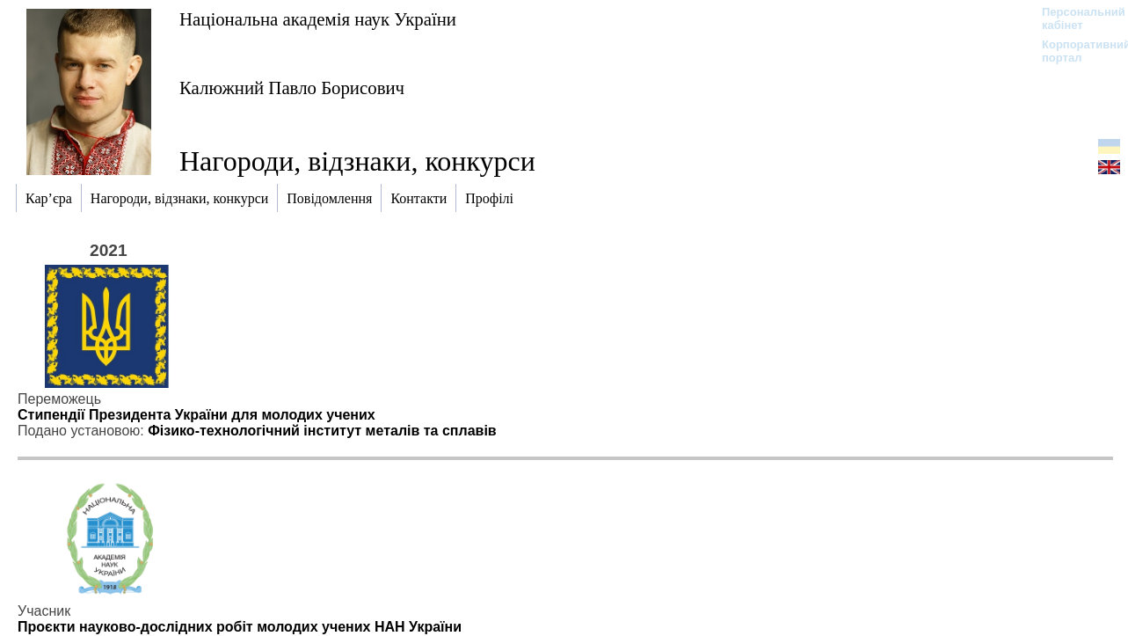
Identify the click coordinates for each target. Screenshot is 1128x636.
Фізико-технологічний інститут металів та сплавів (322, 430)
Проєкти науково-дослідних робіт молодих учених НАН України (240, 626)
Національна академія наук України (317, 19)
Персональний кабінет (1075, 18)
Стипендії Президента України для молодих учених (196, 414)
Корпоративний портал (1075, 51)
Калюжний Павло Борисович (291, 87)
